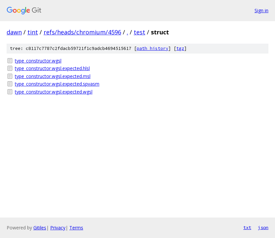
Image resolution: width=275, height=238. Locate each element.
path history (152, 48)
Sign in (261, 10)
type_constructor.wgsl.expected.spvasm (57, 84)
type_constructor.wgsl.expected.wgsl (53, 92)
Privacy (57, 227)
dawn (14, 32)
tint (32, 32)
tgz (180, 48)
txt (247, 227)
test (139, 32)
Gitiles (39, 227)
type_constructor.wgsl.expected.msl (52, 76)
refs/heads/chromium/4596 (82, 32)
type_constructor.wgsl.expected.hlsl (52, 68)
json (263, 227)
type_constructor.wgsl (38, 61)
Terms (76, 227)
